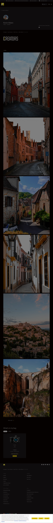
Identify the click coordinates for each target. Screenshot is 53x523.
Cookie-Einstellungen (34, 518)
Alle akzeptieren (47, 518)
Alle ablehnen (41, 518)
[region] (26, 518)
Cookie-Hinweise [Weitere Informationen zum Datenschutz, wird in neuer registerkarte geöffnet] (16, 520)
